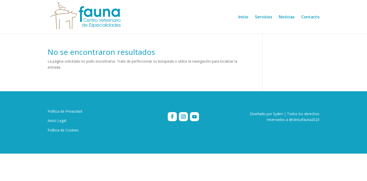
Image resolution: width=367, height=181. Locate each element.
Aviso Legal (57, 120)
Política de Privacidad (65, 111)
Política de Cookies (63, 130)
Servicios (263, 17)
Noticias (287, 17)
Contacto (310, 17)
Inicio (243, 17)
